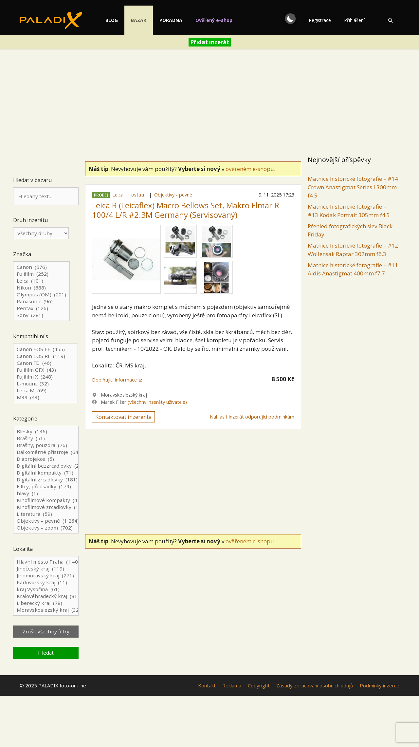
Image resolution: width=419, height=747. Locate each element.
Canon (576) (41, 267)
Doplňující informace (114, 380)
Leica (117, 195)
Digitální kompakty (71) (46, 472)
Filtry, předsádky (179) (46, 486)
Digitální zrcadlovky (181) (46, 479)
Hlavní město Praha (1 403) (46, 561)
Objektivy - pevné (173, 195)
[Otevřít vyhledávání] (390, 20)
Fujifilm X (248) (45, 376)
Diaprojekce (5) (46, 459)
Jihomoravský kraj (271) (46, 575)
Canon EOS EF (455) (45, 349)
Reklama (231, 685)
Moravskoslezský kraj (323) (46, 610)
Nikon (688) (41, 287)
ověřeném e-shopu (250, 169)
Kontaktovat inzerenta (123, 416)
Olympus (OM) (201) (41, 294)
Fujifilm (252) (41, 274)
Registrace (320, 20)
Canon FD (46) (45, 363)
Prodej (101, 195)
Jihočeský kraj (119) (46, 568)
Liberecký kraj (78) (46, 603)
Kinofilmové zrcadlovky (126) (46, 507)
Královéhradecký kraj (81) (46, 596)
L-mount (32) (45, 383)
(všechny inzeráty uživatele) (157, 402)
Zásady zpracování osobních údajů (314, 685)
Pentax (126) (41, 308)
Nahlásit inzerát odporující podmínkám (252, 417)
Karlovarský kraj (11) (46, 582)
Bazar (145, 20)
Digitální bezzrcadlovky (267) (46, 465)
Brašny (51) (46, 438)
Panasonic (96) (41, 301)
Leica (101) (41, 280)
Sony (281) (41, 315)
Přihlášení (354, 20)
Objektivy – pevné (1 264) (46, 520)
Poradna (177, 20)
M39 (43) (45, 397)
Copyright (259, 685)
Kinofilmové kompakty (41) (46, 500)
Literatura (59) (46, 514)
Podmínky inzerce (379, 685)
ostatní (139, 195)
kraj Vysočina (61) (46, 589)
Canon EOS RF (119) (45, 356)
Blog (118, 20)
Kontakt (207, 685)
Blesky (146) (46, 431)
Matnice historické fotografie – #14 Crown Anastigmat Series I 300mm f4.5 (353, 187)
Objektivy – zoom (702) (46, 527)
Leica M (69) (45, 390)
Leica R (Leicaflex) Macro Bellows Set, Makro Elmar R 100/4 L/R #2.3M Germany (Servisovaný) (185, 210)
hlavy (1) (46, 493)
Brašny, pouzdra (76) (46, 445)
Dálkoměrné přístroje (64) (46, 452)
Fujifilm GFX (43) (45, 369)
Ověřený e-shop (220, 20)
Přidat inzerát (209, 42)
